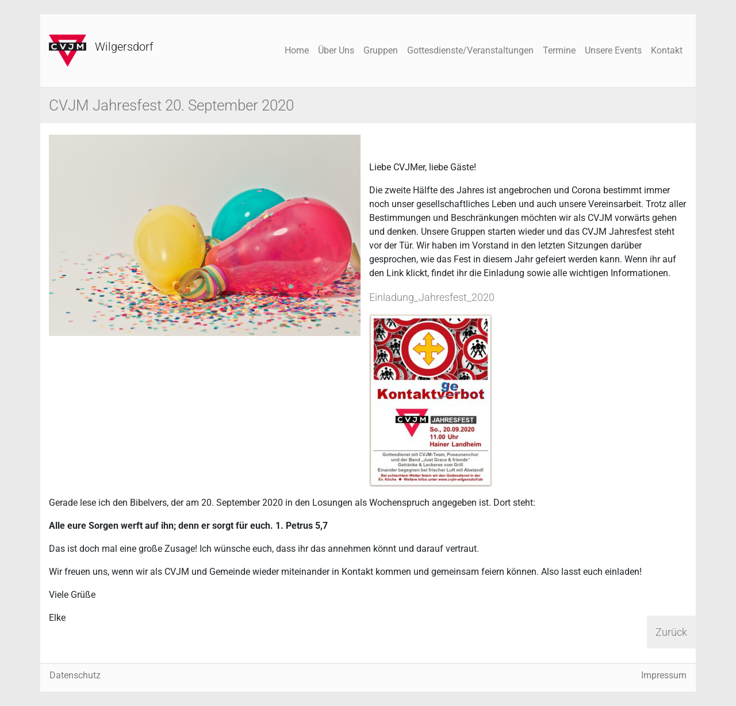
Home (297, 50)
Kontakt (667, 50)
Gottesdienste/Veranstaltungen (470, 50)
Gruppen (380, 50)
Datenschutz (75, 675)
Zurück (671, 632)
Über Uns (336, 50)
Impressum (664, 675)
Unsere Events (613, 50)
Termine (559, 50)
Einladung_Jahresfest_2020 (431, 297)
